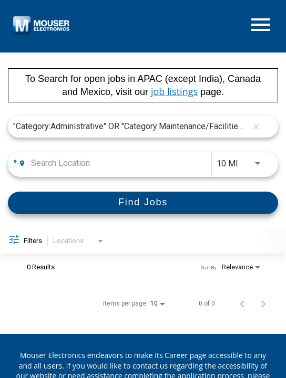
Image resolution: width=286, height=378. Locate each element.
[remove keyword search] (256, 126)
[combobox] (130, 126)
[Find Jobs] (143, 203)
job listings (174, 91)
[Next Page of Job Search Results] (263, 303)
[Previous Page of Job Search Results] (242, 303)
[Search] (143, 203)
